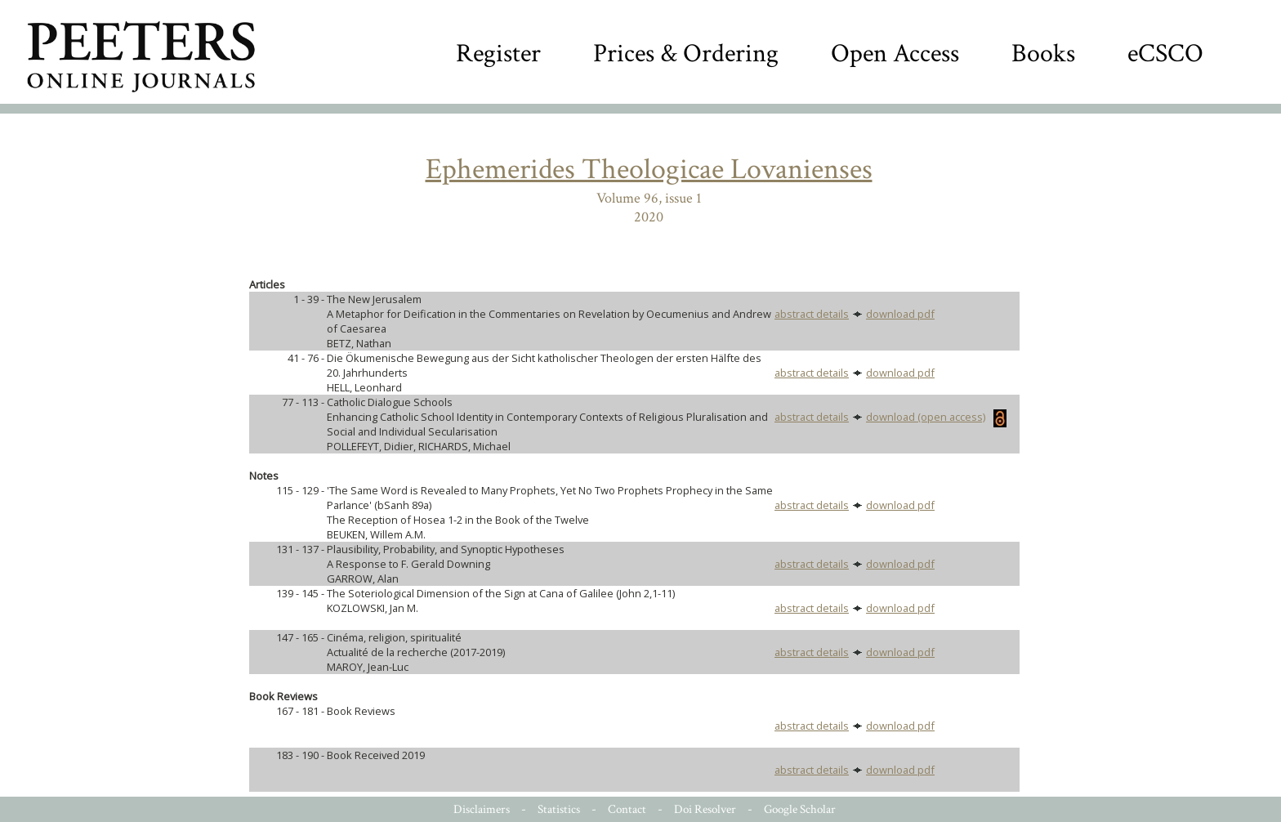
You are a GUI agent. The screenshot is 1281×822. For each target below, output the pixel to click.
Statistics (559, 809)
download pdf (900, 313)
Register (498, 53)
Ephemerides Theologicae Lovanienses (649, 169)
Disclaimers (481, 809)
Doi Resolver (705, 809)
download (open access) (936, 416)
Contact (627, 809)
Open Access (895, 53)
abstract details (811, 313)
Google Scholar (800, 809)
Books (1043, 53)
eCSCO (1165, 53)
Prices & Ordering (686, 53)
